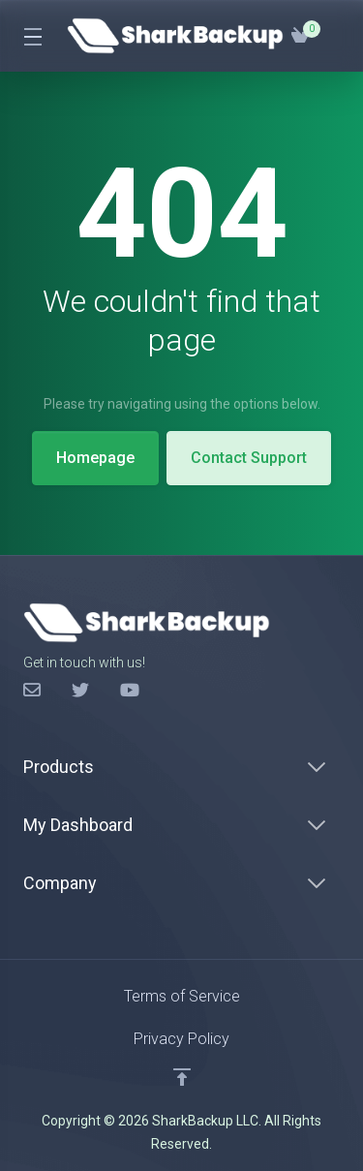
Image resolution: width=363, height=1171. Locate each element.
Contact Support (249, 457)
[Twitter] (80, 690)
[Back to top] (182, 1077)
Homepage (95, 457)
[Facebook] (32, 690)
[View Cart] (300, 35)
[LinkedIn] (129, 690)
